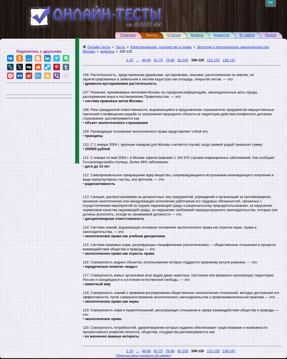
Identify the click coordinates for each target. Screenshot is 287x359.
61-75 (158, 60)
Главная (128, 35)
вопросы (107, 51)
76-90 (170, 60)
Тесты (120, 47)
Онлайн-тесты (96, 47)
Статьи (174, 35)
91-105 (182, 60)
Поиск (270, 35)
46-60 (146, 60)
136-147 (228, 60)
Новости (222, 35)
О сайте (247, 35)
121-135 (213, 60)
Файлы (197, 35)
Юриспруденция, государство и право (160, 47)
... (137, 60)
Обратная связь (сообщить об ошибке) (143, 355)
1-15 (129, 60)
